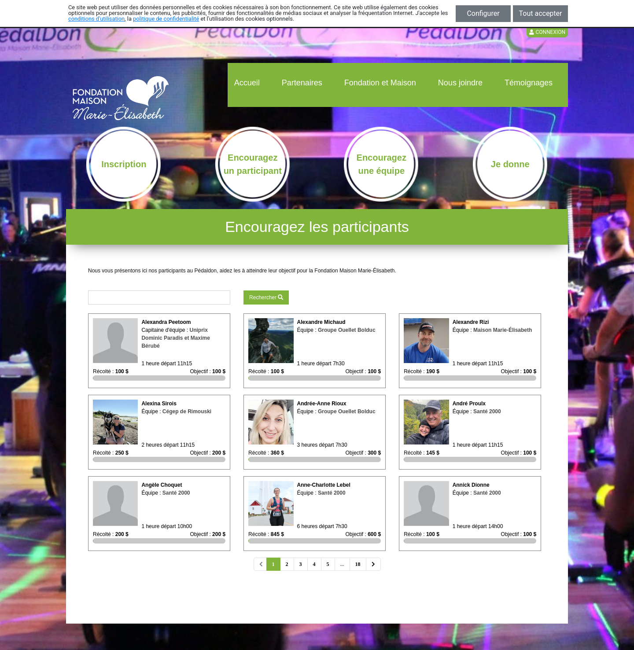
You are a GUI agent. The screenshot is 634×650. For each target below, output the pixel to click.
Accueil (247, 82)
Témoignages (529, 82)
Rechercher (266, 297)
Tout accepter (540, 13)
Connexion (547, 32)
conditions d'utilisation (96, 18)
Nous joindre (460, 82)
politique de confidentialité (166, 18)
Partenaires (302, 82)
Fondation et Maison (380, 82)
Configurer (483, 13)
